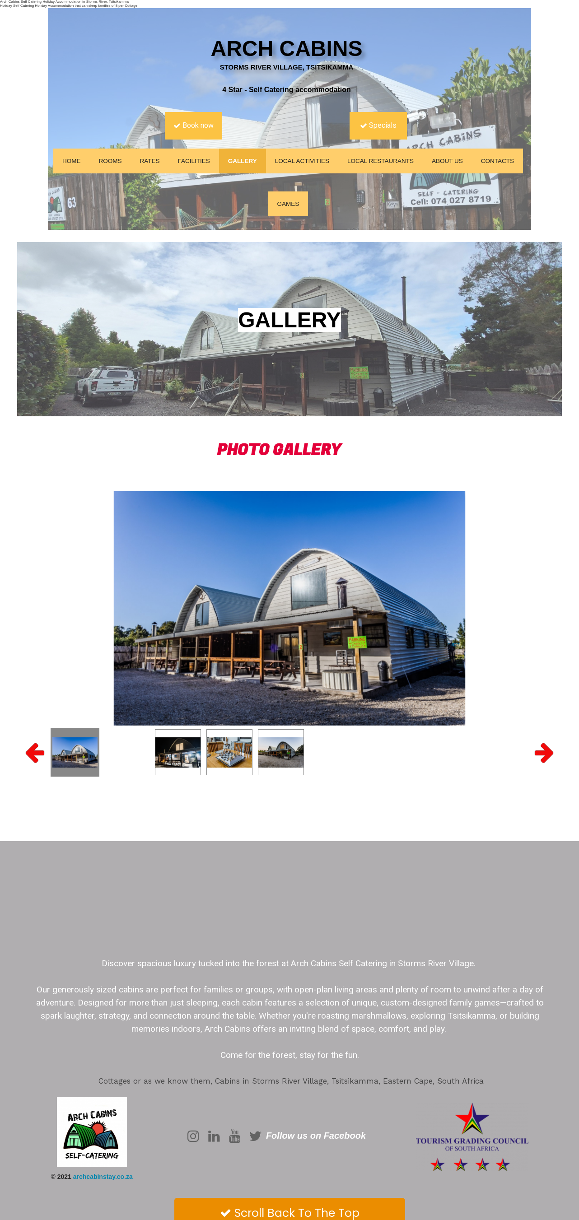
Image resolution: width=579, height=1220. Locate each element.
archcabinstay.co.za (103, 1176)
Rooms (109, 161)
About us (447, 161)
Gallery (242, 161)
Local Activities (302, 161)
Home (71, 161)
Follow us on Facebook (316, 1136)
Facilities (193, 161)
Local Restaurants (380, 161)
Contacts (497, 161)
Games (288, 203)
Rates (149, 161)
